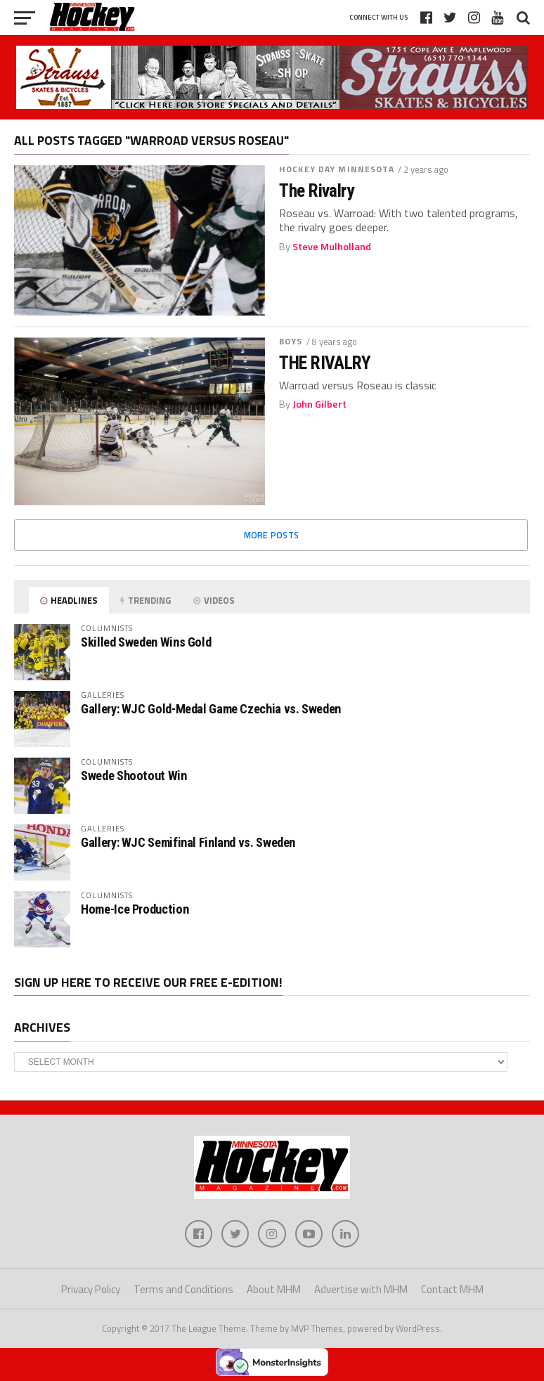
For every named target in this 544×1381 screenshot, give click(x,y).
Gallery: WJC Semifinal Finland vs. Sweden (188, 842)
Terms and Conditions (183, 1290)
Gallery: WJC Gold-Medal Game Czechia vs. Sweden (211, 708)
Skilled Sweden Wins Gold (146, 642)
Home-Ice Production (134, 909)
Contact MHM (452, 1290)
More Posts (271, 535)
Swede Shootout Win (133, 775)
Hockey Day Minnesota (336, 169)
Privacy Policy (90, 1290)
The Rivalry (316, 190)
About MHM (274, 1290)
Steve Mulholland (331, 246)
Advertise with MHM (361, 1290)
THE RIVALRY (324, 362)
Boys (290, 341)
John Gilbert (319, 404)
